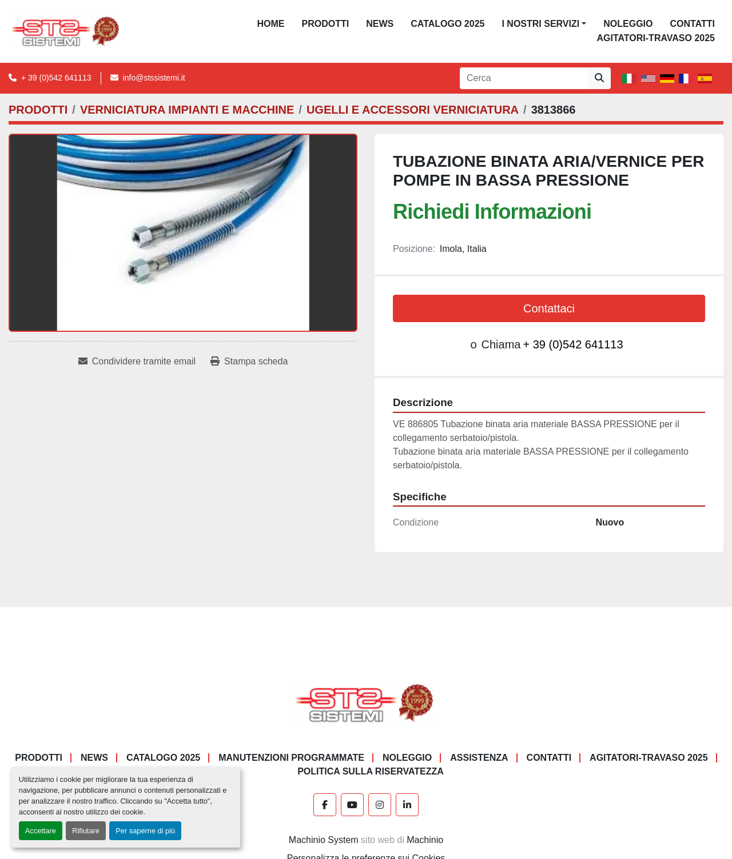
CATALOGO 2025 (447, 24)
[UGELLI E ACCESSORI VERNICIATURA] (413, 109)
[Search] (524, 78)
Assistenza (479, 757)
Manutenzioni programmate (291, 757)
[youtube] (352, 804)
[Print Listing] (249, 361)
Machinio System (324, 840)
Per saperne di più (145, 830)
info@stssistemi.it (154, 77)
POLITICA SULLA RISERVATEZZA (370, 771)
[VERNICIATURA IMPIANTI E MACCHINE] (187, 109)
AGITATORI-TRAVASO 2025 (655, 38)
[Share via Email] (137, 361)
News (379, 24)
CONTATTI (692, 24)
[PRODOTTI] (38, 109)
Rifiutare (86, 830)
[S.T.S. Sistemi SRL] (366, 702)
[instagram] (379, 804)
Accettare (40, 830)
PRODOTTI (325, 24)
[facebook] (324, 804)
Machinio (425, 840)
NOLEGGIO (628, 24)
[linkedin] (407, 804)
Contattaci (549, 308)
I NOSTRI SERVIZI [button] (540, 24)
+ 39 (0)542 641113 (56, 77)
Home (271, 24)
